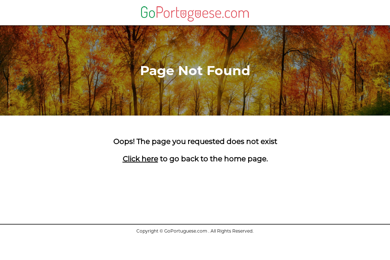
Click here (140, 159)
